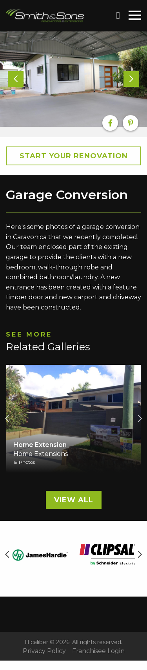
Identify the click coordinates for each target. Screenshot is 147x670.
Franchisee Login (98, 651)
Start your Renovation (74, 156)
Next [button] (140, 419)
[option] (73, 79)
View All (73, 500)
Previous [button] (7, 419)
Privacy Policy (44, 651)
